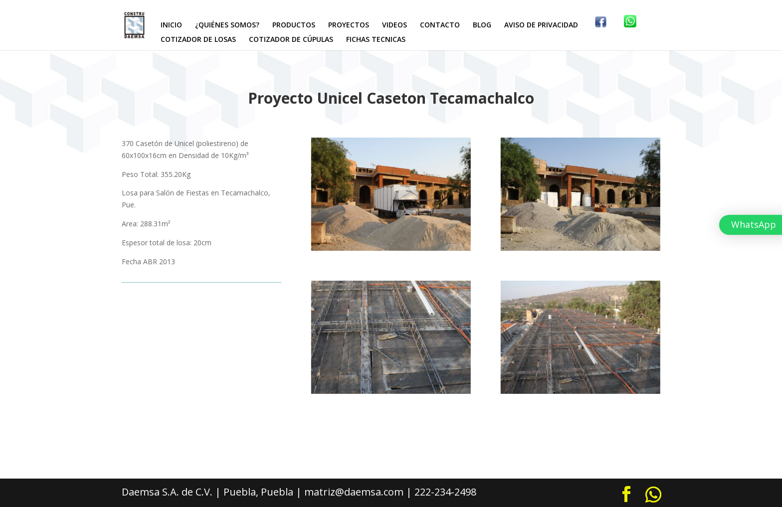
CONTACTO (440, 25)
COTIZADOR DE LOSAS (198, 40)
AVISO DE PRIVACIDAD (541, 25)
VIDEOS (394, 25)
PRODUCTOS (293, 25)
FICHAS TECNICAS (375, 40)
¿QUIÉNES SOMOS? (227, 25)
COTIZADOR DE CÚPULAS (291, 40)
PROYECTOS (348, 25)
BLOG (482, 25)
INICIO (171, 25)
